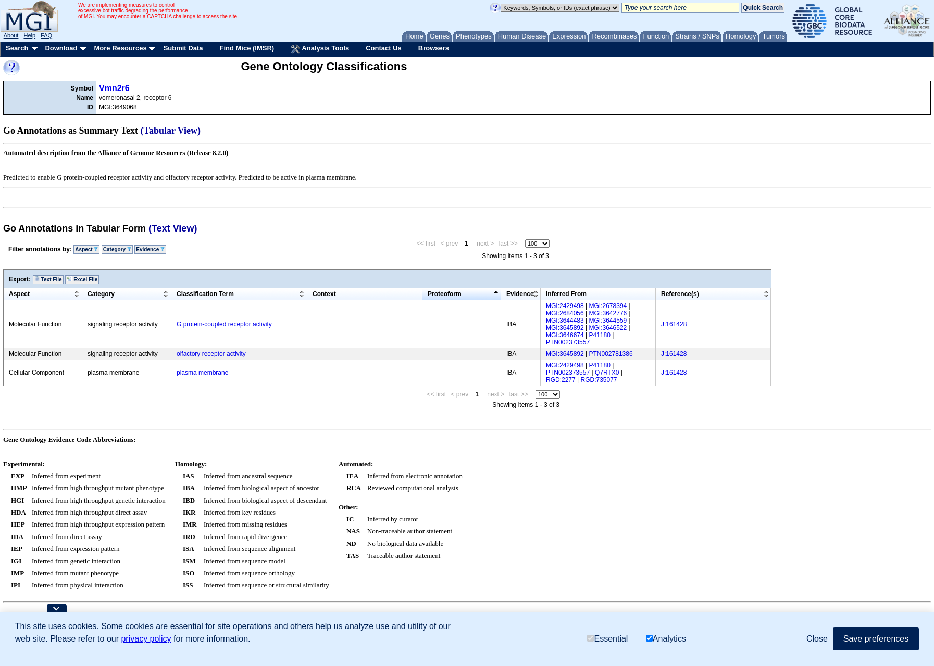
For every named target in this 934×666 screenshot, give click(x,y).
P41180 (600, 335)
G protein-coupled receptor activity (224, 324)
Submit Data (183, 48)
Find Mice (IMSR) (246, 48)
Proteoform (445, 294)
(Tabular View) (171, 130)
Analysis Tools (320, 49)
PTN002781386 (611, 353)
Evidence (150, 249)
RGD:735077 (599, 379)
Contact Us (384, 48)
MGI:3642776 (608, 313)
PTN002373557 (568, 342)
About (11, 35)
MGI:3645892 (565, 327)
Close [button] (817, 638)
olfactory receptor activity (211, 353)
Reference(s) (680, 294)
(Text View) (172, 228)
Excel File (82, 279)
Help (29, 35)
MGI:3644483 (565, 320)
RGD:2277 (561, 379)
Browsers (433, 48)
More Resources (120, 48)
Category (117, 249)
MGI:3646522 (608, 327)
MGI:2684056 (565, 313)
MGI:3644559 (608, 320)
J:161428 (674, 324)
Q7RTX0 (607, 372)
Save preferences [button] (875, 638)
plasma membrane (202, 372)
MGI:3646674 (565, 335)
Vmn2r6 (114, 88)
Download (61, 48)
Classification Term (205, 294)
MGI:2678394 (608, 306)
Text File (48, 279)
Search (17, 48)
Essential (607, 638)
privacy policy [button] (146, 638)
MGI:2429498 (565, 306)
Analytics (666, 638)
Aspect (86, 249)
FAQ (46, 35)
